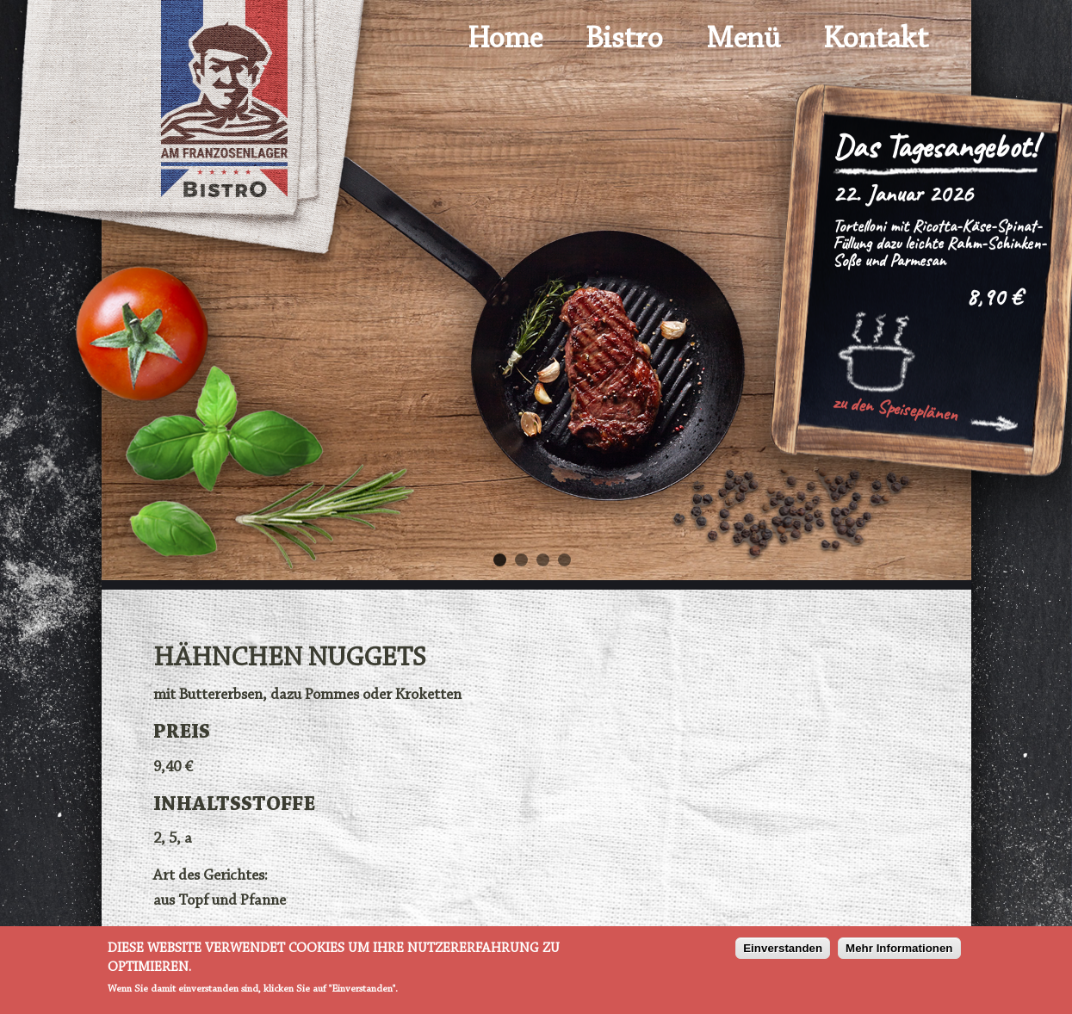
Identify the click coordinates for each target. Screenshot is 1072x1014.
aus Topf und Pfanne (219, 901)
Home (505, 39)
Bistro (624, 39)
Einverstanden (782, 949)
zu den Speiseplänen (895, 407)
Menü (743, 39)
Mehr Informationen (899, 949)
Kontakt (875, 39)
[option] (536, 324)
